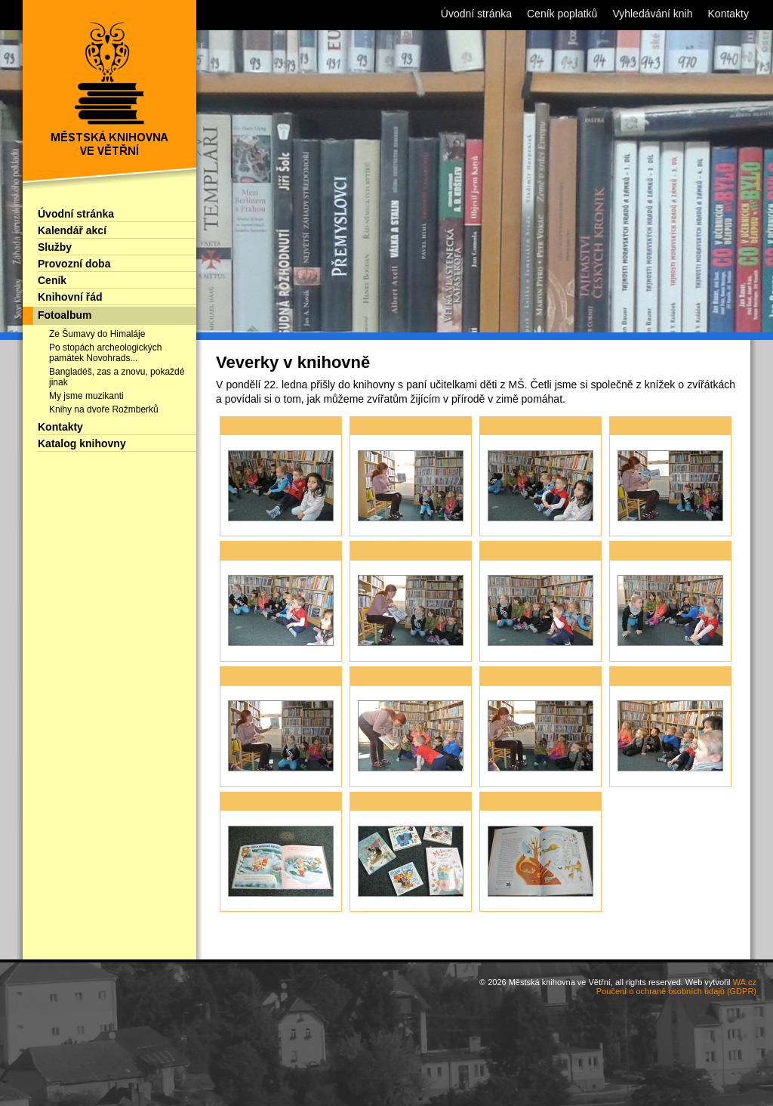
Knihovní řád (70, 297)
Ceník (52, 280)
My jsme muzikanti (86, 396)
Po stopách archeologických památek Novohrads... (105, 352)
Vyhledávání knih (652, 14)
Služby (55, 247)
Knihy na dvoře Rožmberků (104, 409)
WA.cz (744, 982)
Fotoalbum (65, 315)
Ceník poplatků (562, 14)
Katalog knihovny (82, 443)
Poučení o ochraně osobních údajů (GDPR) (676, 991)
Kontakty (60, 427)
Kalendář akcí (72, 230)
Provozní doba (74, 264)
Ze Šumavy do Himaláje (97, 334)
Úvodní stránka (76, 214)
